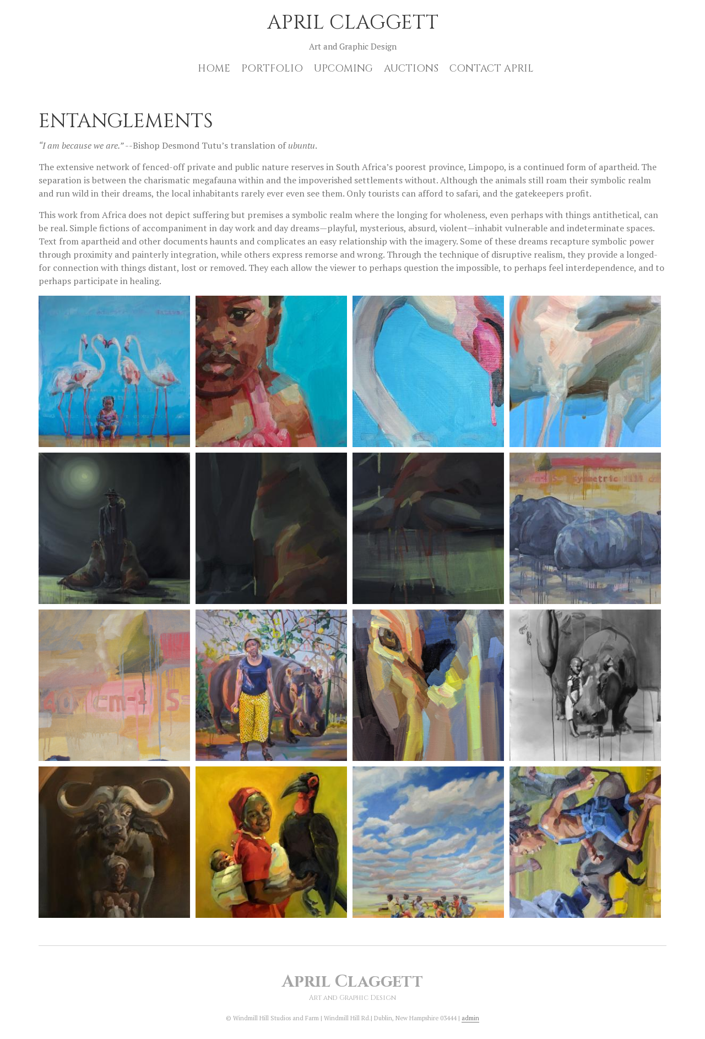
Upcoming (343, 68)
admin (470, 1018)
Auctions (411, 68)
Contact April (491, 68)
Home (214, 68)
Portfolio (272, 68)
